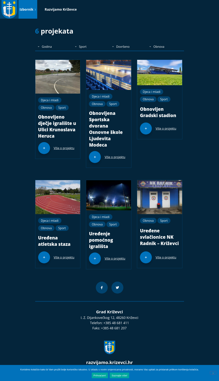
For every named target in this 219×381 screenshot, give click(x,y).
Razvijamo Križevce (61, 9)
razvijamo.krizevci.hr (109, 362)
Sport (62, 108)
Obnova (46, 108)
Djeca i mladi (50, 100)
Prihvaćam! (100, 375)
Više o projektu (64, 148)
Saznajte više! (119, 375)
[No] (213, 372)
